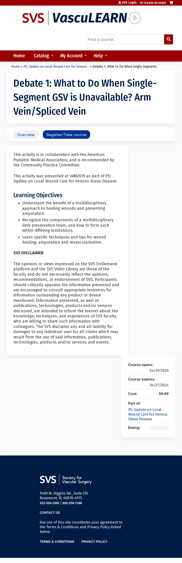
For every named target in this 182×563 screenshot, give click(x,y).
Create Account (155, 2)
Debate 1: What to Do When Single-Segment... (125, 66)
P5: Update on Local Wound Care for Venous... (56, 66)
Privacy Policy (94, 541)
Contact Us (50, 512)
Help (98, 56)
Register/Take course (66, 134)
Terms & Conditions (57, 541)
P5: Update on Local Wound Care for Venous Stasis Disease (148, 414)
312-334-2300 (49, 503)
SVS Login (129, 2)
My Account (71, 56)
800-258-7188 (72, 503)
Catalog (41, 56)
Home (19, 56)
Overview (26, 134)
